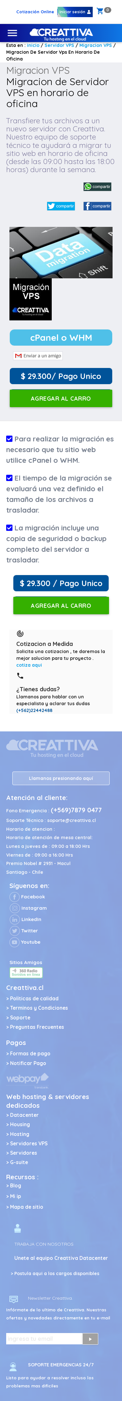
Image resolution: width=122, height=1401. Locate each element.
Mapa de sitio (26, 1207)
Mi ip (15, 1196)
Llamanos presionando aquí (61, 778)
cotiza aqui (29, 665)
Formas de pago (30, 1054)
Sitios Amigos (25, 962)
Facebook (27, 897)
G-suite (19, 1162)
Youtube (24, 942)
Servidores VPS (28, 1143)
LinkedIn (25, 919)
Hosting (19, 1134)
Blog (15, 1186)
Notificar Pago (28, 1063)
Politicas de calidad (34, 998)
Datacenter (24, 1115)
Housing (20, 1124)
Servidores (23, 1153)
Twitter (23, 931)
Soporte (20, 1018)
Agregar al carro (61, 398)
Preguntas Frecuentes (37, 1027)
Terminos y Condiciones (39, 1008)
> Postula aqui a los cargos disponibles (55, 1273)
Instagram (28, 908)
